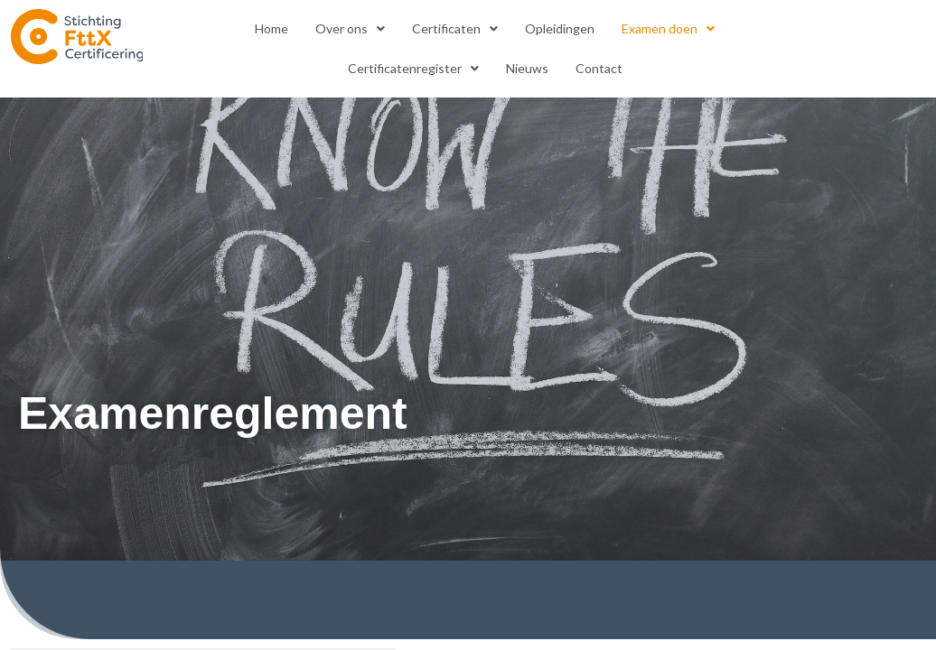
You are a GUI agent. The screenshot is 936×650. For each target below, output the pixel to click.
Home (271, 28)
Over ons (350, 28)
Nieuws (527, 68)
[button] (350, 29)
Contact (599, 68)
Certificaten (455, 28)
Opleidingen (559, 28)
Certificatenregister (413, 68)
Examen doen (668, 28)
